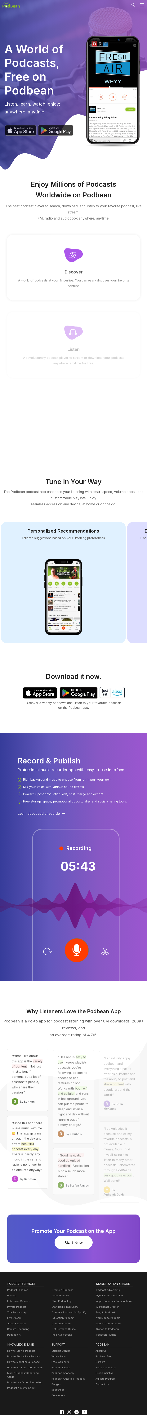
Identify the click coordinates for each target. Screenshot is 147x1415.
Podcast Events (60, 1351)
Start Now (73, 1226)
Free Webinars (59, 1345)
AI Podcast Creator (106, 1290)
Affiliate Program (105, 1362)
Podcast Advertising (107, 1273)
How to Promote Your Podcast (24, 1351)
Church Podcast (61, 1307)
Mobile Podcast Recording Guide (25, 1357)
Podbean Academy (62, 1357)
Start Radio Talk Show (64, 1290)
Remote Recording (17, 1313)
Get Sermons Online (63, 1313)
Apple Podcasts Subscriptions (112, 1285)
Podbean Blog (103, 1340)
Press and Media (105, 1351)
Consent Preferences (101, 1402)
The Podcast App (16, 1296)
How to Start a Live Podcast (22, 1340)
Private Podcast (16, 1290)
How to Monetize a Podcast (22, 1345)
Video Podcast (60, 1279)
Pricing (11, 1279)
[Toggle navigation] (142, 4)
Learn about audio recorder (41, 802)
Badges (55, 1368)
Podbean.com (84, 1408)
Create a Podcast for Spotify (67, 1296)
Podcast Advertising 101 (20, 1368)
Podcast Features (17, 1273)
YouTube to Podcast (107, 1301)
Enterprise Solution (18, 1285)
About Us (101, 1334)
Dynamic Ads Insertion (108, 1279)
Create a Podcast (61, 1273)
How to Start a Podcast (20, 1334)
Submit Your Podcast (107, 1307)
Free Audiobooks (61, 1318)
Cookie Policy (57, 1402)
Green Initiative (104, 1357)
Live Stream (14, 1301)
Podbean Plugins (105, 1318)
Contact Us (102, 1368)
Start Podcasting (61, 1285)
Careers (100, 1345)
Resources (57, 1373)
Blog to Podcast (105, 1296)
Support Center (60, 1334)
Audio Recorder (16, 1307)
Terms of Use (77, 1402)
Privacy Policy (36, 1402)
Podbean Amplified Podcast (66, 1362)
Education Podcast (62, 1301)
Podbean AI (13, 1318)
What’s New (58, 1340)
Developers (57, 1379)
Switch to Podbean (106, 1313)
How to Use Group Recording (23, 1362)
